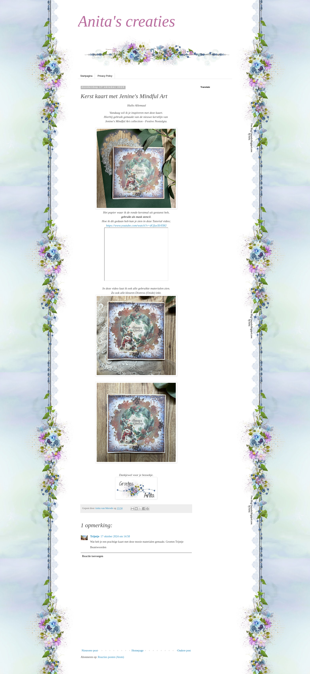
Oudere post (184, 650)
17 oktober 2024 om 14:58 (115, 536)
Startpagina (86, 76)
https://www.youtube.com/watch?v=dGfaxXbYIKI (136, 225)
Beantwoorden (98, 547)
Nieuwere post (90, 650)
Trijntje (94, 536)
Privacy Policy (104, 76)
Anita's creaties (126, 21)
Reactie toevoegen (92, 556)
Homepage (137, 650)
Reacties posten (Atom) (111, 657)
